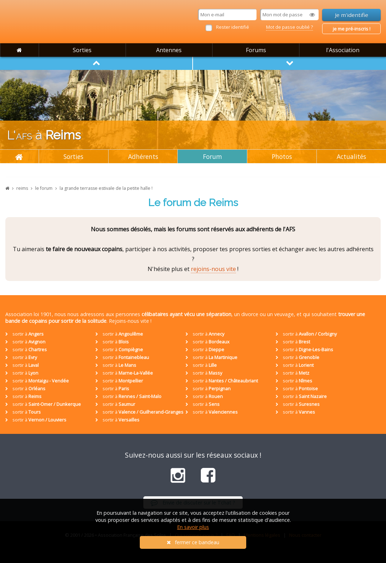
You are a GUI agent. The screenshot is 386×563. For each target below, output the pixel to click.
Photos (282, 156)
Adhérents (143, 156)
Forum (212, 156)
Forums (256, 50)
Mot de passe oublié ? (289, 27)
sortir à (24, 334)
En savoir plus (193, 527)
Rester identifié (232, 27)
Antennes (169, 50)
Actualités (351, 156)
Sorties (82, 50)
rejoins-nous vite (213, 269)
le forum (44, 188)
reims (22, 188)
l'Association (342, 50)
